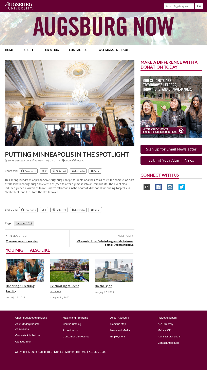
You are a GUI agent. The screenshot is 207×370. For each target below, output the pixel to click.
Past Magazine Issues (113, 50)
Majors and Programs (75, 317)
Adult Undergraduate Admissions (27, 326)
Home (9, 50)
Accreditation (70, 330)
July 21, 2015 (53, 160)
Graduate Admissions (27, 335)
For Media (51, 50)
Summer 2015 (24, 223)
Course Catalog (72, 323)
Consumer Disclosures (76, 336)
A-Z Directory (165, 323)
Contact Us (78, 50)
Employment (117, 336)
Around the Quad (74, 160)
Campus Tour (23, 341)
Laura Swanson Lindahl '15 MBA (25, 160)
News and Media (120, 330)
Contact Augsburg (168, 342)
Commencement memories (22, 241)
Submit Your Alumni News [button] (171, 160)
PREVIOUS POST (16, 235)
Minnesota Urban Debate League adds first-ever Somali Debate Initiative (105, 243)
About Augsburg (119, 317)
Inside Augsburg (167, 317)
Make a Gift (164, 330)
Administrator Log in (169, 336)
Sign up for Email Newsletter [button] (171, 149)
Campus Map (118, 323)
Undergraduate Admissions (31, 317)
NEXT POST (125, 235)
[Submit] (199, 6)
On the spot (103, 286)
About (29, 50)
